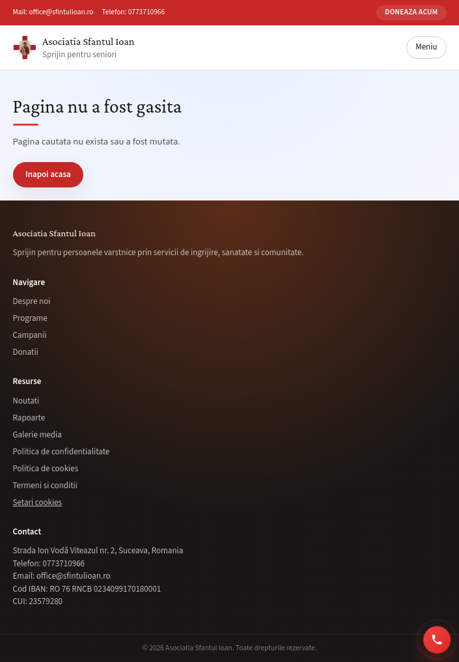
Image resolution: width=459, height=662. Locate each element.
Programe (30, 318)
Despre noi (32, 301)
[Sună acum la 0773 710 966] (438, 639)
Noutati (26, 401)
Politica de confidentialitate (61, 452)
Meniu (426, 47)
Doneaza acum (411, 12)
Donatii (25, 352)
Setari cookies (38, 502)
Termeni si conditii (45, 485)
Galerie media (37, 435)
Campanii (30, 335)
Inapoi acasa (48, 174)
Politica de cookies (46, 469)
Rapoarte (29, 418)
